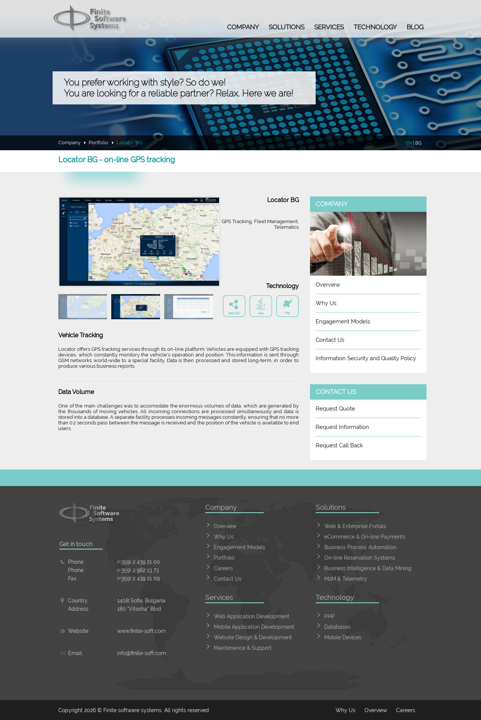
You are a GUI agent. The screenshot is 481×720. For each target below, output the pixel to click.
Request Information (342, 427)
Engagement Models (343, 321)
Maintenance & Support (243, 648)
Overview (328, 284)
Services (329, 27)
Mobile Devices (343, 637)
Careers (223, 568)
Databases (337, 627)
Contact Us (330, 340)
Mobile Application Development (254, 627)
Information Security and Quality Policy (366, 358)
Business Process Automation (360, 547)
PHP (329, 616)
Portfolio (98, 142)
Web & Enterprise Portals (355, 526)
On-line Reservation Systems (359, 558)
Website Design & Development (253, 637)
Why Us (326, 303)
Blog (415, 27)
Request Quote (335, 408)
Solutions (286, 27)
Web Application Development (251, 616)
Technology (375, 27)
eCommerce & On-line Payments (364, 537)
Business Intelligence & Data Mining (367, 568)
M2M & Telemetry (345, 579)
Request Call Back (339, 445)
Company (243, 27)
